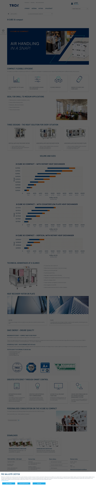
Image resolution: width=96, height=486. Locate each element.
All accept (39, 483)
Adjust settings (9, 483)
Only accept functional (23, 483)
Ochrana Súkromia (4, 480)
